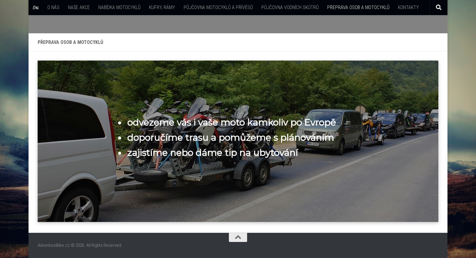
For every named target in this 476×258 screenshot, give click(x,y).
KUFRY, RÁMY (162, 7)
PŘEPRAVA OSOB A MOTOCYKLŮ (358, 7)
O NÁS (53, 7)
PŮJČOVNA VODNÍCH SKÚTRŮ (290, 7)
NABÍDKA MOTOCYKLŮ (119, 7)
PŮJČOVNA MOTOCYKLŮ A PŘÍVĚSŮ (218, 7)
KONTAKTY (408, 7)
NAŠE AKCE (79, 7)
